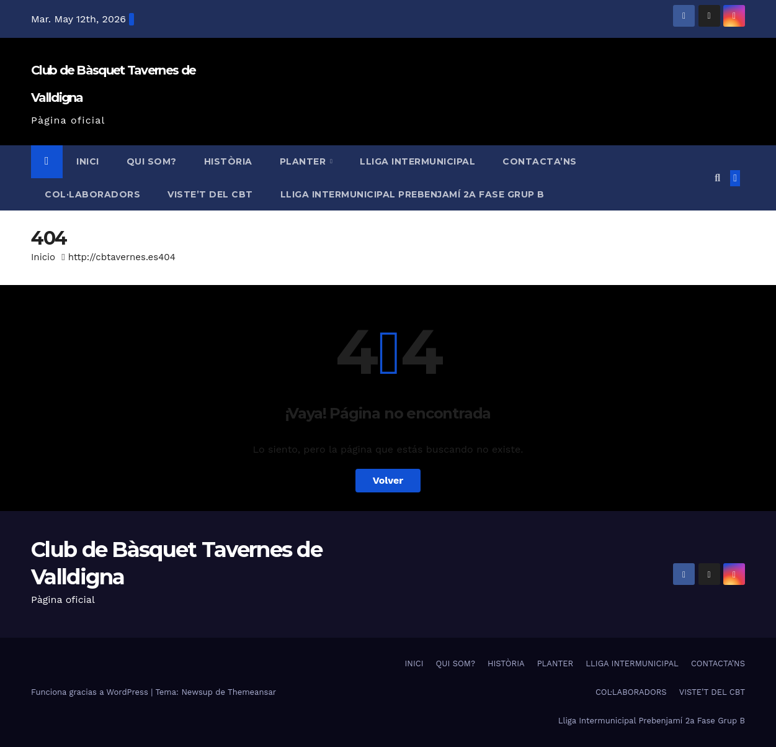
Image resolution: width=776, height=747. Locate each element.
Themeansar (252, 692)
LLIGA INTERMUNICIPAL (417, 161)
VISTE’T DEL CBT (210, 194)
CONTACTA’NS (539, 161)
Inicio (43, 257)
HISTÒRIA (228, 161)
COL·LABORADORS (92, 194)
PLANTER (304, 161)
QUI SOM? (152, 161)
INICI (87, 161)
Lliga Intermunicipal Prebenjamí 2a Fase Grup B (412, 194)
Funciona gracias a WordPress (91, 692)
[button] (717, 178)
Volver (388, 480)
